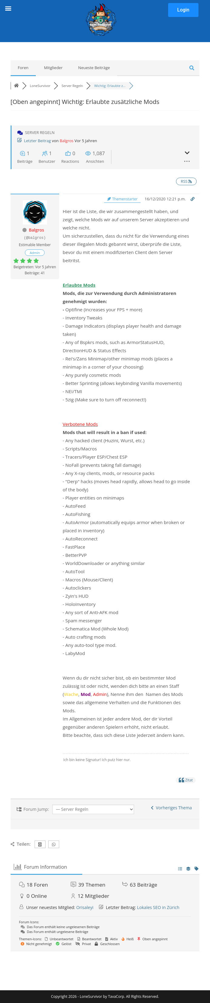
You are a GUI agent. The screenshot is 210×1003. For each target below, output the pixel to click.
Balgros (66, 140)
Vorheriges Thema (171, 808)
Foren (23, 67)
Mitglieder (53, 67)
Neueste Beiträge (94, 67)
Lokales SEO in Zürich (158, 907)
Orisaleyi (84, 907)
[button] (8, 8)
